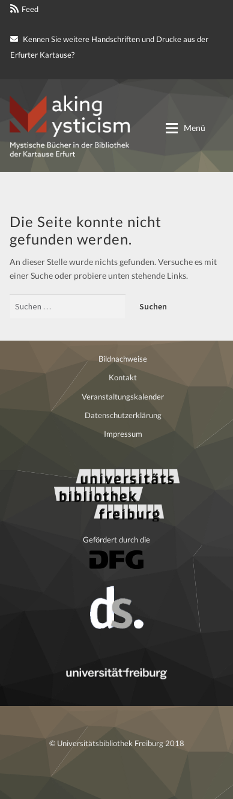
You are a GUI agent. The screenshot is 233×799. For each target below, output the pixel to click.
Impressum (123, 434)
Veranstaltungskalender (123, 396)
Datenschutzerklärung (123, 415)
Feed (30, 9)
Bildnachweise (122, 358)
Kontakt (123, 377)
